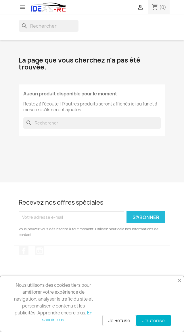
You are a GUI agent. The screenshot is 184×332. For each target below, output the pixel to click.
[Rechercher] (48, 26)
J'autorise (153, 320)
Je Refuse (119, 320)
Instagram (39, 250)
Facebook (23, 250)
